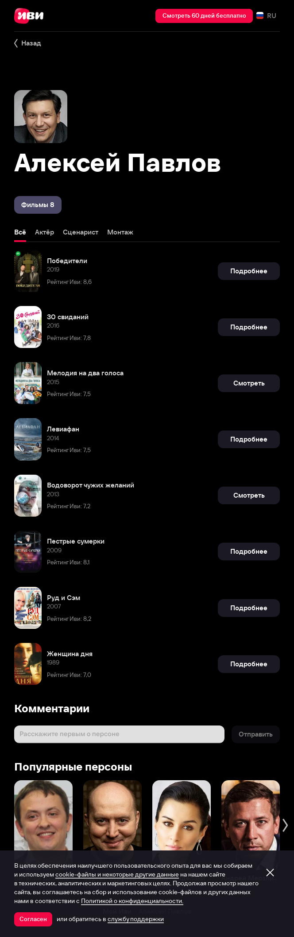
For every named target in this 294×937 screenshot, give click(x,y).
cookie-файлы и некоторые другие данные (117, 874)
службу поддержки (136, 918)
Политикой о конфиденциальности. (132, 900)
